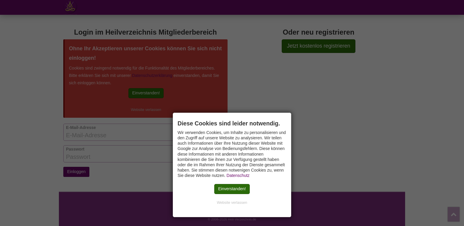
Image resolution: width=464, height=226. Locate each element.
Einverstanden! (232, 188)
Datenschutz (238, 175)
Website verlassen (232, 203)
